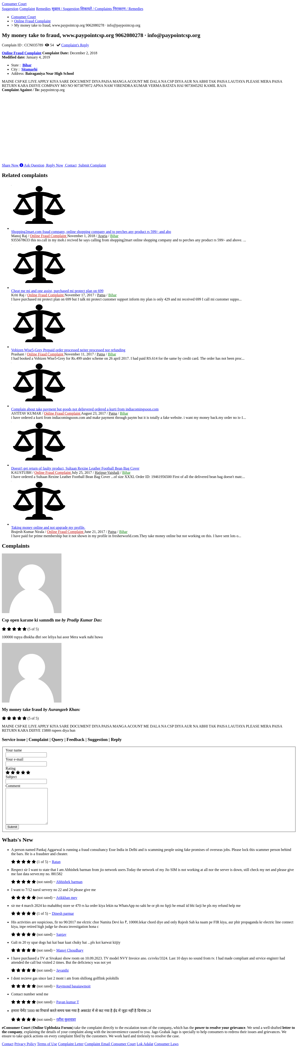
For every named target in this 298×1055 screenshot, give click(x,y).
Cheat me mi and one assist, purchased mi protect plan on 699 (57, 291)
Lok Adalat (145, 1051)
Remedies (43, 9)
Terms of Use (47, 1051)
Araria (102, 236)
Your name (14, 750)
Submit (12, 834)
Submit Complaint (92, 165)
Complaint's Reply (75, 45)
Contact (70, 165)
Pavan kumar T (67, 1009)
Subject (11, 777)
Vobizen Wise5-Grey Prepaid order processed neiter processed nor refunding (68, 350)
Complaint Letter (71, 1051)
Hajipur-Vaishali (107, 473)
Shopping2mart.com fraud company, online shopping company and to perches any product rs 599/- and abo (91, 232)
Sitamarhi (29, 69)
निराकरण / (128, 9)
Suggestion (10, 9)
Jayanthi (62, 977)
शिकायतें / (96, 9)
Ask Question (32, 165)
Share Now (11, 165)
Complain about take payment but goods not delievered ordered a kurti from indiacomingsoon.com (85, 409)
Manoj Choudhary (70, 957)
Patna (101, 295)
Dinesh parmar (63, 920)
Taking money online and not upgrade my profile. (48, 527)
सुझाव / (66, 9)
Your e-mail (14, 759)
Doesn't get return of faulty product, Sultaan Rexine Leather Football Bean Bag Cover (75, 468)
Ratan (56, 869)
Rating (11, 768)
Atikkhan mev (66, 905)
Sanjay (61, 941)
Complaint (27, 9)
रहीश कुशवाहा (66, 1026)
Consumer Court (14, 4)
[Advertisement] (149, 127)
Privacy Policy (25, 1051)
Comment (13, 786)
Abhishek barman (69, 889)
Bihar (26, 65)
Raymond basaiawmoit (73, 993)
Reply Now (54, 165)
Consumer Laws (166, 1051)
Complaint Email (98, 1051)
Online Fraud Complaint (21, 53)
